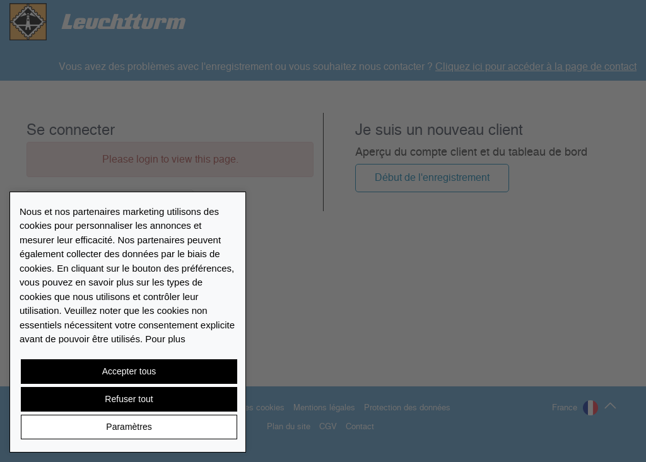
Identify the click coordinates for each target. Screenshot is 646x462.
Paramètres (128, 427)
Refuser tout (129, 399)
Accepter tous (129, 371)
